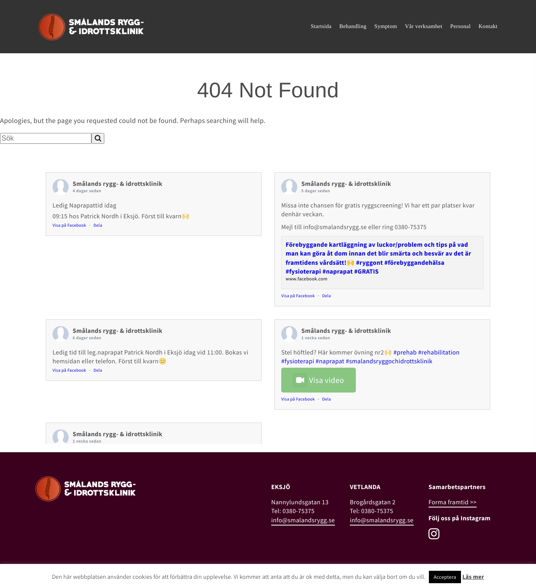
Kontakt (488, 27)
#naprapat (330, 361)
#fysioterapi (297, 361)
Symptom (385, 27)
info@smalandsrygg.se (303, 520)
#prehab (405, 352)
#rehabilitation (438, 352)
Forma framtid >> (452, 502)
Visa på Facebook (69, 225)
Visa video (318, 380)
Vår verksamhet (424, 27)
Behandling (353, 27)
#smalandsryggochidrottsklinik (389, 361)
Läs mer (473, 577)
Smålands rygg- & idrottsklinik (117, 184)
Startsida (321, 27)
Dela (97, 225)
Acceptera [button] (445, 577)
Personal (460, 27)
